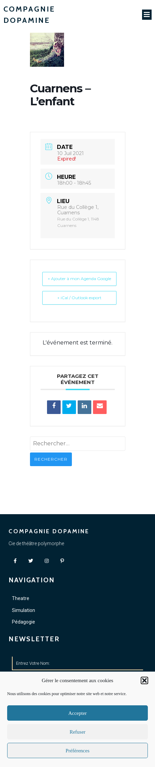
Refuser (77, 732)
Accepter (77, 713)
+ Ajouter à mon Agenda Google (79, 278)
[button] (144, 680)
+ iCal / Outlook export (79, 297)
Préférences (78, 750)
